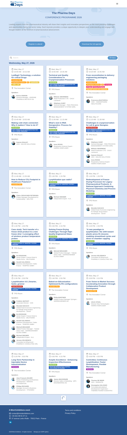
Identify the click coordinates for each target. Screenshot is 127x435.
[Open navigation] (117, 3)
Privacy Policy (70, 413)
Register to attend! (35, 44)
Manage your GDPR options (41, 432)
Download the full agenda (91, 44)
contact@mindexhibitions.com (21, 413)
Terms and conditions (73, 410)
